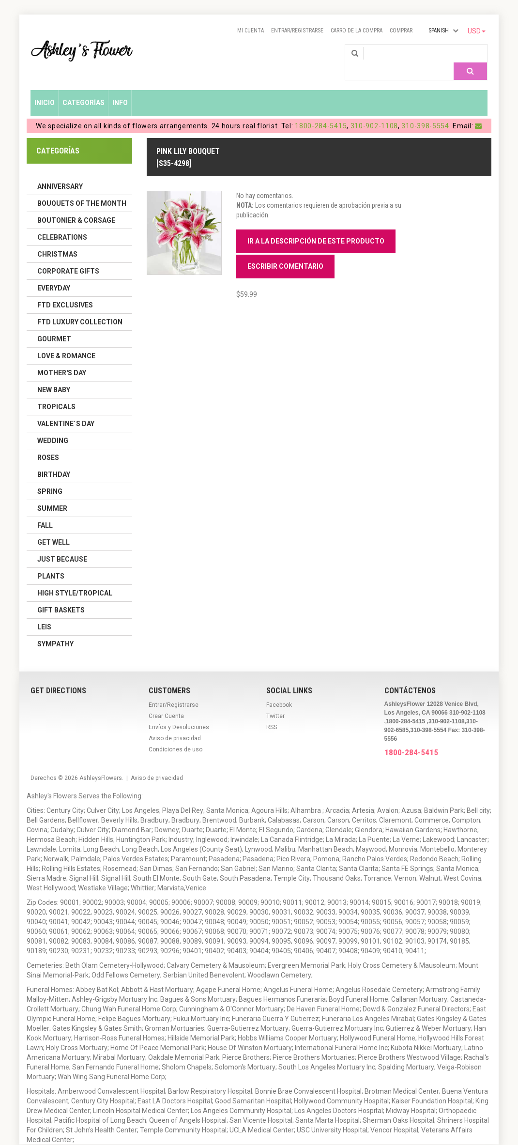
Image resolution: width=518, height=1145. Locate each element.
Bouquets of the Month (81, 189)
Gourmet (54, 325)
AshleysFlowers (100, 764)
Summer (52, 494)
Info (120, 88)
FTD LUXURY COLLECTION (79, 308)
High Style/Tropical (74, 579)
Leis (44, 613)
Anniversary (60, 172)
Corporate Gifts (68, 257)
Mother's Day (61, 359)
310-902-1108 (374, 112)
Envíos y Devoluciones (179, 713)
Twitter (275, 702)
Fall (45, 511)
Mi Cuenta (250, 30)
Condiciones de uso (175, 735)
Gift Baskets (61, 596)
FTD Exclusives (65, 291)
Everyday (53, 274)
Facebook (279, 690)
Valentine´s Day (65, 409)
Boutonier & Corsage (76, 206)
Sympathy (55, 630)
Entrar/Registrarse (297, 30)
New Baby (53, 376)
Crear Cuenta (166, 702)
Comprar (401, 30)
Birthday (53, 460)
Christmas (57, 240)
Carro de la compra (356, 30)
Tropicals (56, 393)
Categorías (83, 88)
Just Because (62, 545)
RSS (271, 713)
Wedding (52, 426)
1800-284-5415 (321, 112)
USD (477, 31)
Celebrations (62, 223)
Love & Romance (66, 342)
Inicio (44, 88)
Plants (50, 562)
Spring (49, 477)
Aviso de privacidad (175, 724)
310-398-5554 (425, 112)
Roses (48, 443)
